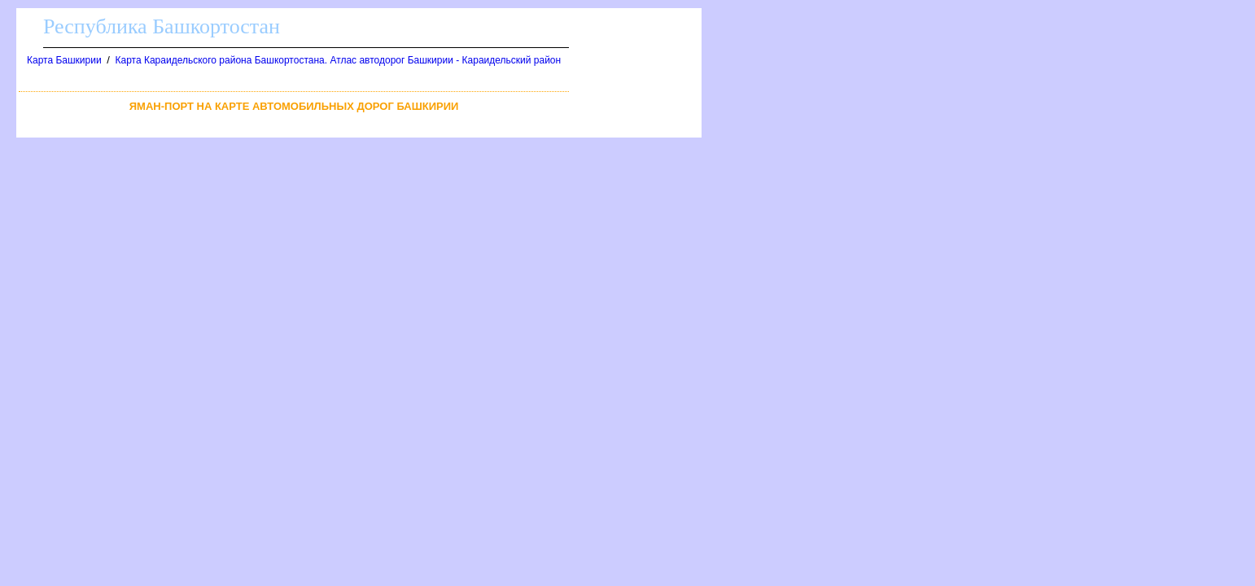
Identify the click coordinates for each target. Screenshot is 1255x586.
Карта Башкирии (64, 60)
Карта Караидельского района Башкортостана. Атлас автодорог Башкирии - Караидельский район (339, 60)
